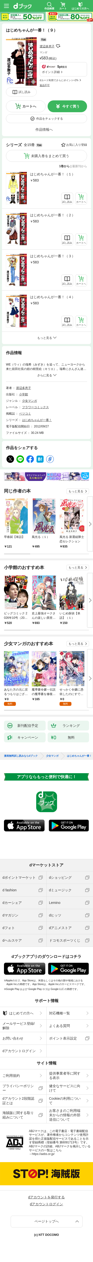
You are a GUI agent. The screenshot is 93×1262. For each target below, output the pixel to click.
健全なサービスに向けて (64, 1088)
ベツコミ (25, 413)
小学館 (23, 394)
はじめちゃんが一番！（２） (52, 215)
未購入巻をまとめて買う (50, 156)
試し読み (25, 92)
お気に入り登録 (76, 144)
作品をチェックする (49, 118)
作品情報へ (44, 129)
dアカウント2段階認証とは (18, 1101)
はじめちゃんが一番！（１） (52, 174)
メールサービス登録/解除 (18, 1026)
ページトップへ (46, 1221)
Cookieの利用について (65, 1101)
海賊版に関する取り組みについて (18, 1115)
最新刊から (79, 166)
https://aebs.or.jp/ (43, 1154)
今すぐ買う (71, 106)
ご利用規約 (11, 1076)
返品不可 (45, 85)
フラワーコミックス (35, 407)
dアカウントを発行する (46, 1197)
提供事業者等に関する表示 (64, 1075)
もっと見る (75, 491)
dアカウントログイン (19, 1051)
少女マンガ (29, 400)
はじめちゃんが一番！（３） (52, 256)
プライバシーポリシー (18, 1088)
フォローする (58, 46)
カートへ (29, 106)
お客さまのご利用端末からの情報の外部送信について (64, 1115)
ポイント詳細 (51, 72)
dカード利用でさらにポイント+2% (59, 80)
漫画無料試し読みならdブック (21, 756)
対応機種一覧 (59, 1013)
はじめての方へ (17, 1013)
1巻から (64, 166)
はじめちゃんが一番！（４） (52, 297)
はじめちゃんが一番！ (37, 420)
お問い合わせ (12, 1038)
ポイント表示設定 (63, 1038)
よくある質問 (59, 1026)
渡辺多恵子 (47, 46)
